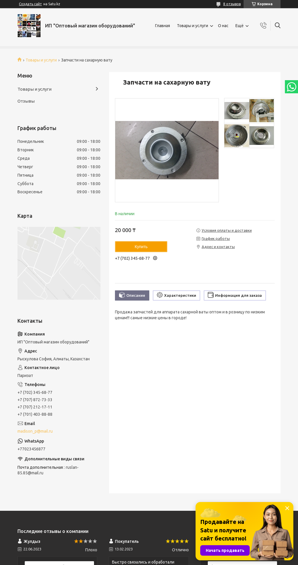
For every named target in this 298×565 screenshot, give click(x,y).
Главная (162, 25)
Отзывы (26, 101)
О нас (223, 25)
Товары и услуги (192, 25)
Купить (141, 246)
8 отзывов (232, 4)
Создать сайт (30, 4)
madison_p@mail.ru (35, 431)
